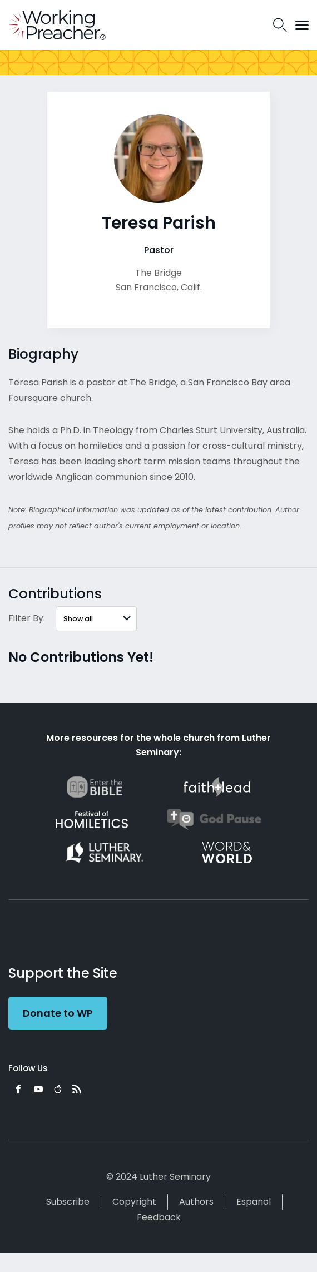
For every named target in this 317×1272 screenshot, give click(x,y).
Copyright (134, 1201)
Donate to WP (58, 1013)
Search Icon (280, 25)
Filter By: (26, 618)
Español (253, 1201)
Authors (196, 1201)
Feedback (159, 1217)
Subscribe (68, 1201)
